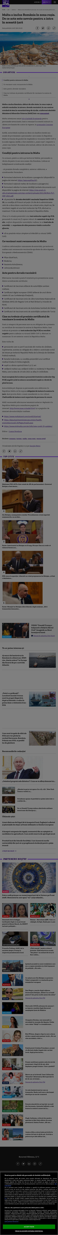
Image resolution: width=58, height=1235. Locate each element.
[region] (29, 1203)
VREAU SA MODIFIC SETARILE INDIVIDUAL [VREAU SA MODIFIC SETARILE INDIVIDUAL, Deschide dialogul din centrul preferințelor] (29, 1231)
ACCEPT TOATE (29, 1227)
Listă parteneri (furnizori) (11, 1221)
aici (6, 1198)
